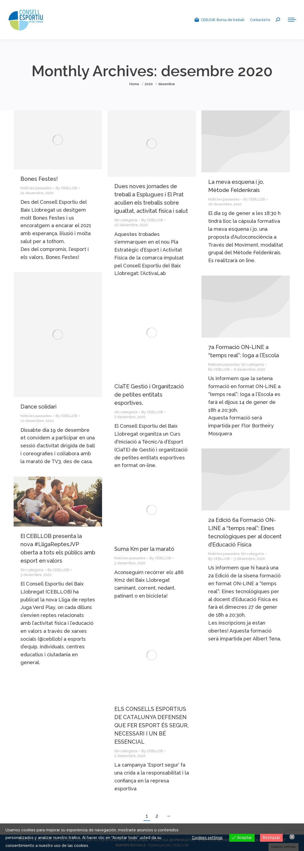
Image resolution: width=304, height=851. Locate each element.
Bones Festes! (39, 179)
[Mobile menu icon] (292, 19)
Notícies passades (36, 188)
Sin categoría (125, 220)
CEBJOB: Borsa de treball (219, 19)
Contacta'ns (260, 20)
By (66, 188)
